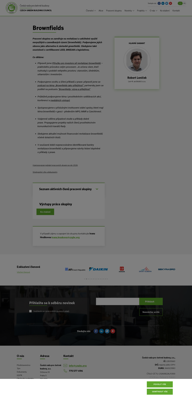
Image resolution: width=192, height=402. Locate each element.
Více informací (41, 396)
